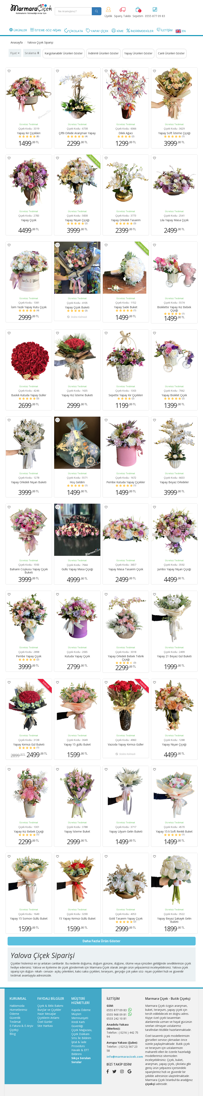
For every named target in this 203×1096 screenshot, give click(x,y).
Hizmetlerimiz (18, 1010)
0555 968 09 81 (117, 1014)
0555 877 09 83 (117, 1010)
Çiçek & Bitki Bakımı (50, 1006)
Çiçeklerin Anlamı (48, 1018)
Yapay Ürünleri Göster (138, 53)
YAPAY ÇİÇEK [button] (97, 30)
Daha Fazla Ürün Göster (101, 941)
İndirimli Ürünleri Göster (103, 53)
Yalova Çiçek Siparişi (40, 42)
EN (181, 31)
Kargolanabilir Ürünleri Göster (64, 53)
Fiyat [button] (15, 53)
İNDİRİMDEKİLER (140, 30)
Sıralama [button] (32, 53)
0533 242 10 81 (117, 1018)
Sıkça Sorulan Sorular (81, 1060)
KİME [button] (117, 30)
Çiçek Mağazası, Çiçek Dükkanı (81, 1032)
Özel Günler (44, 1022)
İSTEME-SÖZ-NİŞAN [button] (45, 30)
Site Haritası (45, 1026)
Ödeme (14, 1014)
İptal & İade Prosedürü (78, 1044)
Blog (13, 1034)
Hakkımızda (17, 1006)
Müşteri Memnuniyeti (79, 1016)
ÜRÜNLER (18, 30)
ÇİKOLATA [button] (73, 30)
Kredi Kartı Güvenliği (78, 1024)
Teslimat (15, 1022)
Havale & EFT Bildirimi (80, 1052)
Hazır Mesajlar (46, 1014)
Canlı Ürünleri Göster (171, 53)
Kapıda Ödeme (81, 1010)
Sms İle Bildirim (81, 1038)
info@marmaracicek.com (125, 1057)
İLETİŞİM (164, 30)
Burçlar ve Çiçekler (49, 1010)
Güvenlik (15, 1018)
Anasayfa (17, 42)
